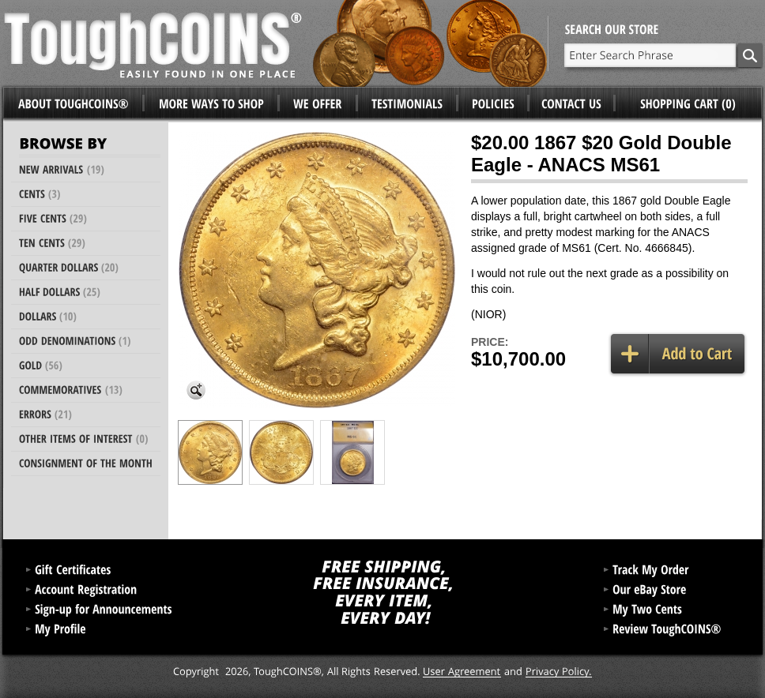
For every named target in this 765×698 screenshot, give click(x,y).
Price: (489, 342)
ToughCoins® (275, 43)
